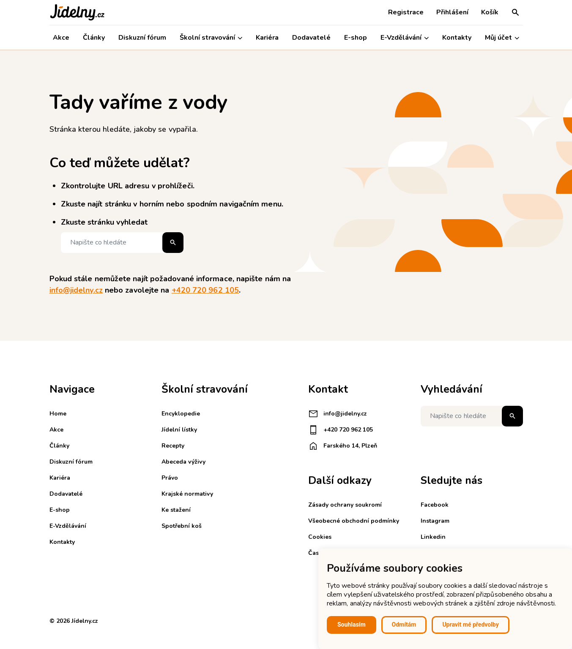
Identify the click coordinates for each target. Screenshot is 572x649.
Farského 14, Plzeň (342, 446)
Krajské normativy (187, 494)
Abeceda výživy (183, 462)
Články (94, 37)
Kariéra (267, 37)
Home (57, 414)
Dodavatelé (311, 37)
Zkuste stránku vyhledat (104, 222)
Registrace (406, 12)
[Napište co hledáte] (122, 242)
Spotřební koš (181, 526)
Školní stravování (211, 38)
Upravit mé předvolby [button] (470, 624)
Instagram (435, 521)
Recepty (172, 446)
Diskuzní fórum (142, 37)
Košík (489, 12)
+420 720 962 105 (205, 290)
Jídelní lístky (179, 430)
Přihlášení (452, 12)
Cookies (319, 537)
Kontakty (456, 37)
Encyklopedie (180, 414)
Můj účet (502, 38)
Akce (61, 37)
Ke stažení (176, 510)
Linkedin (433, 537)
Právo (169, 478)
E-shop (355, 37)
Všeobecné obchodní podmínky (353, 521)
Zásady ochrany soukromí (345, 505)
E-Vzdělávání (404, 38)
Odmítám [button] (404, 624)
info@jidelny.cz (76, 290)
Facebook (435, 505)
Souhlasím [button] (351, 624)
